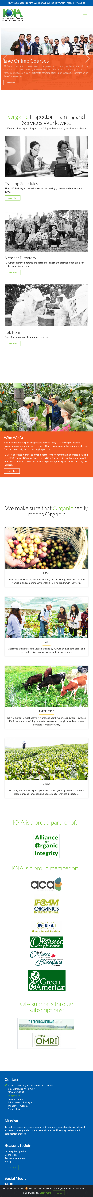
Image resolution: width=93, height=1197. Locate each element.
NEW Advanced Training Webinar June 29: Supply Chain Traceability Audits (46, 2)
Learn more (45, 1192)
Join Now (12, 1168)
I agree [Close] (59, 1193)
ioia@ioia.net (14, 1095)
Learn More (12, 198)
